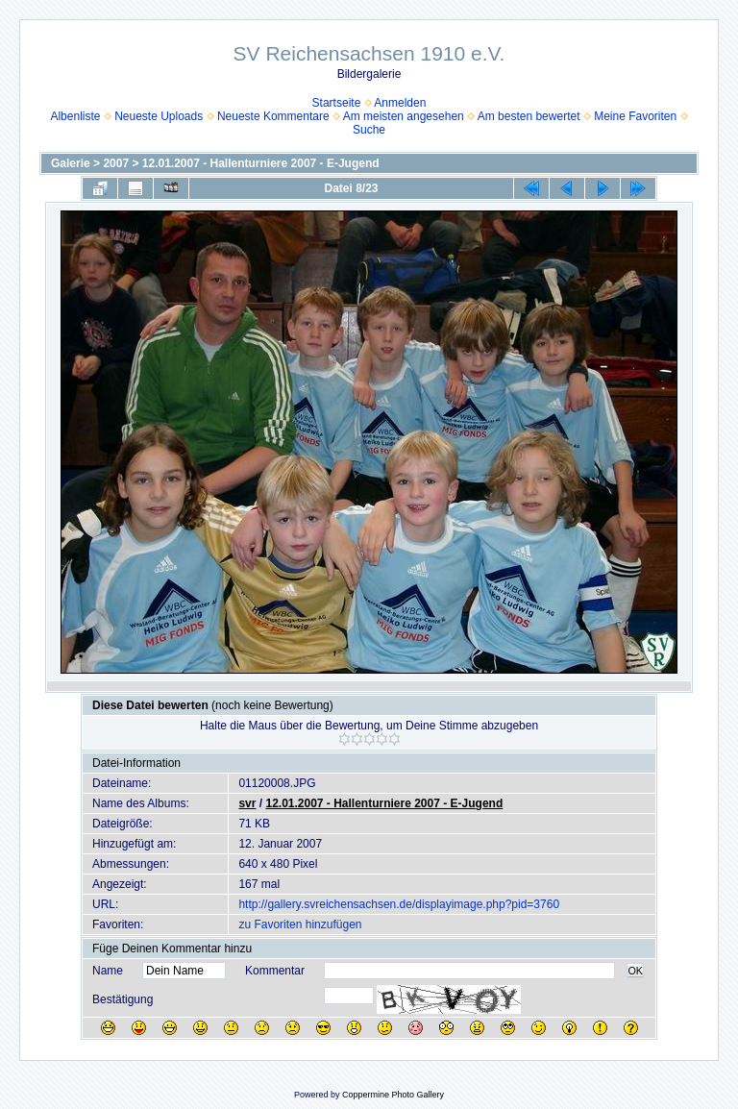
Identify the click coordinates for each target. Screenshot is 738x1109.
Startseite (336, 103)
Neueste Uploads (158, 116)
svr (247, 803)
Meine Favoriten (635, 116)
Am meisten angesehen (403, 116)
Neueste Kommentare (273, 116)
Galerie (70, 163)
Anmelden (400, 103)
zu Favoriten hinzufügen (299, 924)
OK (635, 970)
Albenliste (75, 116)
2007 (116, 163)
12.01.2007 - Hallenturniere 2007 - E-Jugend (261, 163)
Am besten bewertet (529, 116)
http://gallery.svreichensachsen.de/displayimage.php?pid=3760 (398, 904)
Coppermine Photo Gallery (393, 1094)
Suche (369, 129)
